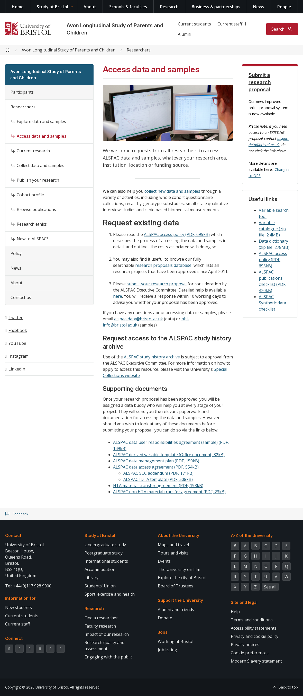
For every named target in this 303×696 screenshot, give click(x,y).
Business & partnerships (216, 7)
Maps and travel (173, 545)
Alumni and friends (176, 609)
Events (164, 561)
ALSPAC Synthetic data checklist (272, 303)
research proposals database (163, 265)
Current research (33, 151)
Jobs (163, 632)
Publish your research (38, 180)
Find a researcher (101, 618)
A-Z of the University (252, 535)
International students (106, 561)
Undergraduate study (105, 545)
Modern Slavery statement (256, 661)
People (284, 7)
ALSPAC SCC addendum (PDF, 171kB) (158, 473)
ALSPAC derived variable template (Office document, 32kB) (169, 454)
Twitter (15, 317)
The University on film (179, 569)
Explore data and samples (41, 121)
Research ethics (32, 224)
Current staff (229, 24)
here (117, 296)
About (90, 7)
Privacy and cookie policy (254, 636)
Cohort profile (30, 195)
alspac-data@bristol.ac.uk (138, 319)
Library (91, 577)
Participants (22, 92)
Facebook (17, 330)
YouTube (17, 343)
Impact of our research (107, 634)
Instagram (18, 356)
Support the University (180, 600)
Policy (16, 253)
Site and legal (244, 602)
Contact (13, 535)
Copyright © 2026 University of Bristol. (37, 687)
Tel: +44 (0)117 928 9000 (28, 586)
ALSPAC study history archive (152, 357)
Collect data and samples (40, 165)
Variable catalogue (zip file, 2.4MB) (272, 229)
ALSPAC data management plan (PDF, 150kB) (156, 461)
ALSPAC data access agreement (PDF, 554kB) (156, 467)
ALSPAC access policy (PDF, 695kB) (177, 234)
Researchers (139, 50)
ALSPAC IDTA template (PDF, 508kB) (158, 479)
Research (169, 7)
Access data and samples (41, 136)
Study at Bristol (52, 7)
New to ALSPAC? (32, 239)
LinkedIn (16, 369)
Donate (165, 618)
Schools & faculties (128, 7)
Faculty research (100, 626)
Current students (194, 24)
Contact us (21, 297)
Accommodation (100, 569)
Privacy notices (245, 644)
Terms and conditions (252, 620)
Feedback (20, 514)
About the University (178, 535)
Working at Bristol (175, 641)
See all (270, 587)
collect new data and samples (172, 191)
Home (18, 7)
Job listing (167, 650)
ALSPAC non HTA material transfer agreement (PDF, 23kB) (169, 492)
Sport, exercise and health (110, 594)
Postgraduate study (104, 553)
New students (18, 607)
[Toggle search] (282, 29)
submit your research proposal (157, 284)
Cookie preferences (250, 653)
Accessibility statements (254, 628)
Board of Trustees (175, 586)
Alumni (184, 34)
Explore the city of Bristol (182, 577)
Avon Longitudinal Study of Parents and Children (68, 50)
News (258, 7)
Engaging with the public (108, 657)
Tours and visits (173, 553)
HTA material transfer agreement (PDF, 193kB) (158, 485)
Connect (14, 638)
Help (235, 611)
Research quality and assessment (104, 645)
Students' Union (100, 586)
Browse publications (36, 209)
